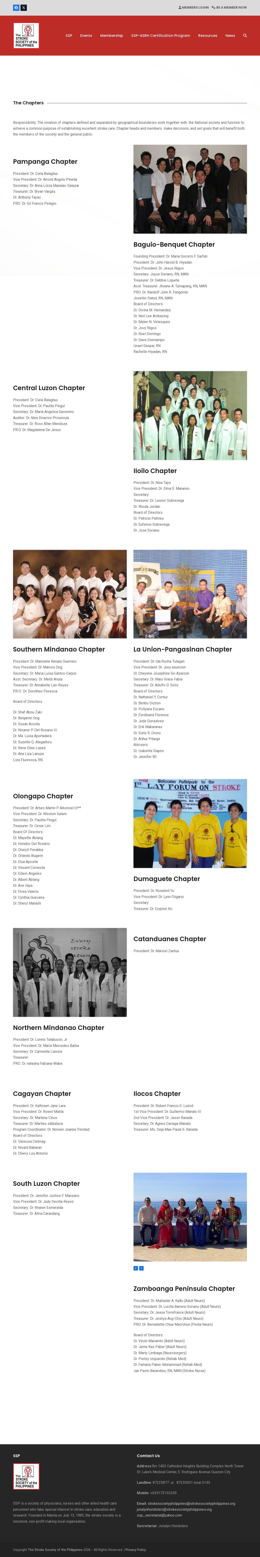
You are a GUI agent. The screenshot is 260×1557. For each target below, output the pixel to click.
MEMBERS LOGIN (195, 7)
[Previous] (135, 1268)
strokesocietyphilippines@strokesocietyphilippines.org (191, 1503)
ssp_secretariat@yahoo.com (159, 1515)
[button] (245, 35)
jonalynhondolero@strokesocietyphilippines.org (174, 1509)
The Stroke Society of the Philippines (55, 1550)
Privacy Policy (136, 1550)
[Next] (141, 1268)
